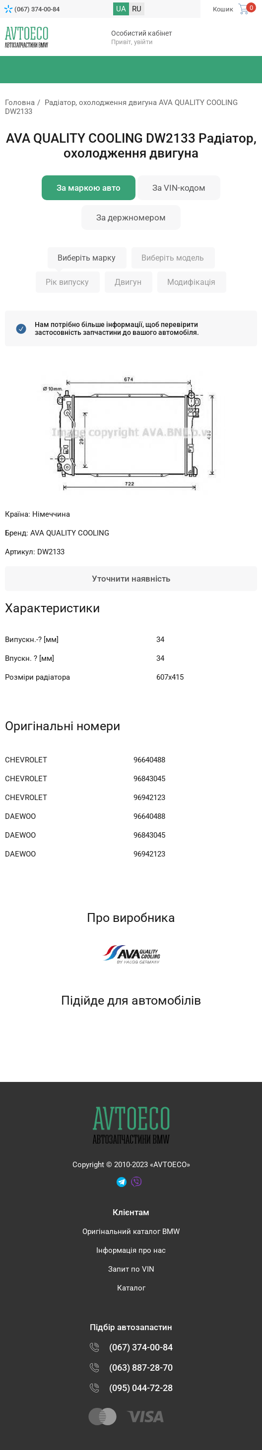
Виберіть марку (87, 258)
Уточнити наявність (131, 579)
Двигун (128, 282)
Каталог (131, 1288)
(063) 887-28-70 (141, 1367)
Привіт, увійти (132, 42)
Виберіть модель (172, 258)
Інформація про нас (131, 1250)
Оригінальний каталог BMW (131, 1231)
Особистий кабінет (141, 33)
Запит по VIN (131, 1269)
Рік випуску (67, 282)
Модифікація (191, 282)
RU (136, 8)
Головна (20, 102)
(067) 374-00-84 (37, 9)
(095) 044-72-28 (141, 1388)
